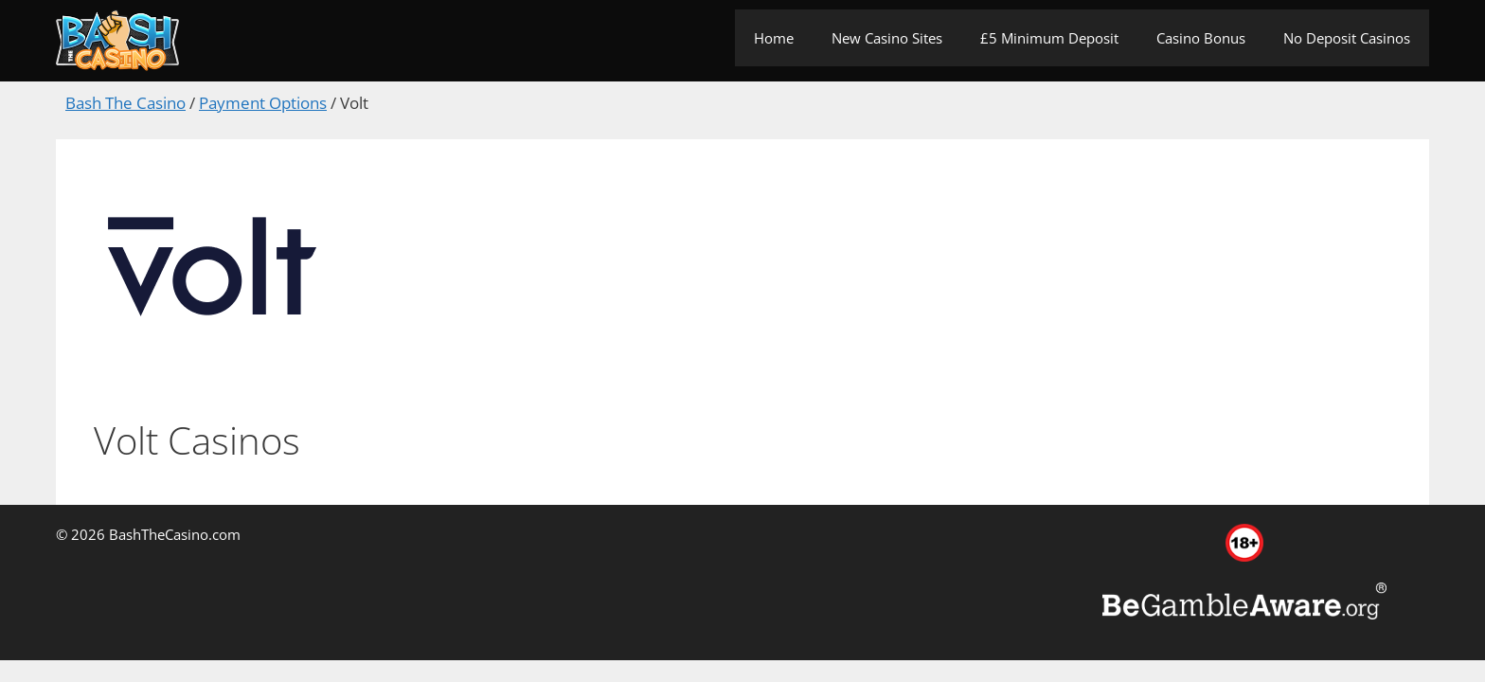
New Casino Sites (887, 37)
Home (774, 37)
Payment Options (263, 103)
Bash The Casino (125, 103)
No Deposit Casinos (1346, 37)
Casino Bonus (1200, 37)
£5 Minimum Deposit (1049, 37)
